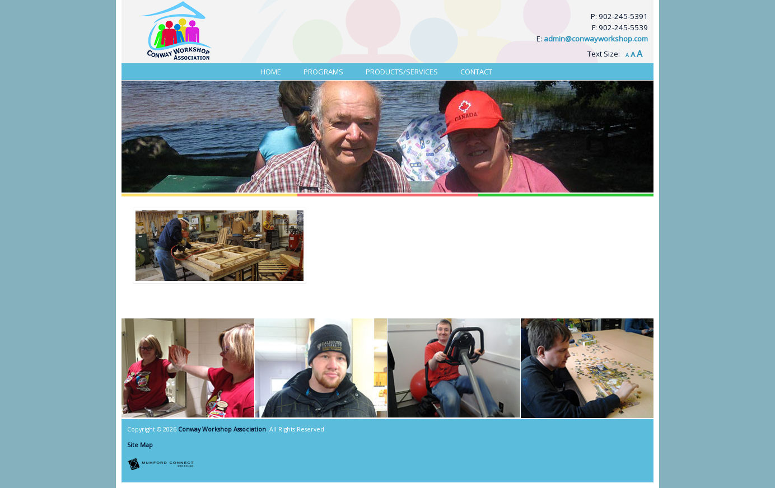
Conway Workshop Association (222, 429)
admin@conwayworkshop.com (596, 39)
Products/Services (402, 72)
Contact (476, 72)
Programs (323, 72)
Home (270, 72)
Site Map (140, 445)
